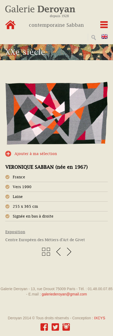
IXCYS (99, 318)
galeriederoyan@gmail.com (64, 294)
